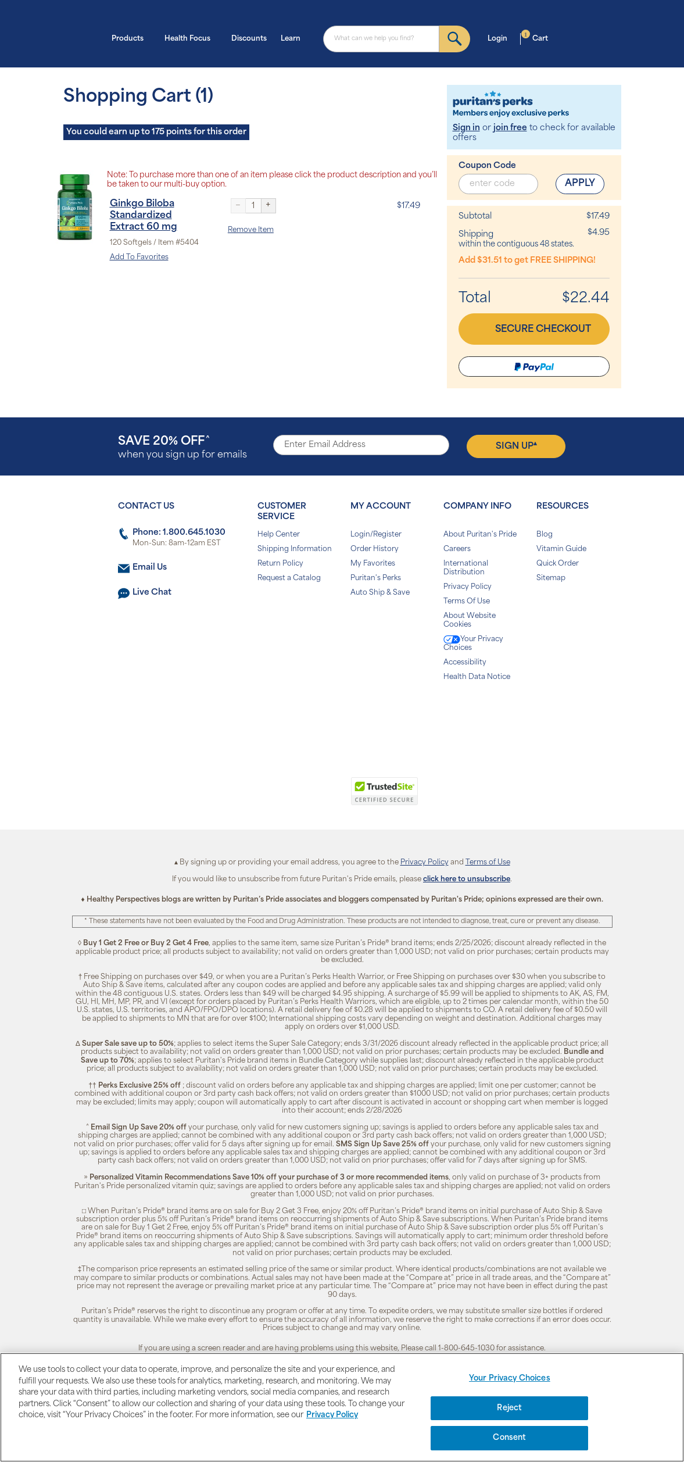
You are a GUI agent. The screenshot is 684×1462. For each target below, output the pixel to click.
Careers (457, 549)
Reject (509, 1408)
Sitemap (550, 578)
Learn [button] (294, 37)
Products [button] (131, 37)
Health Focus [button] (190, 37)
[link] (294, 797)
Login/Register (376, 534)
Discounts (249, 38)
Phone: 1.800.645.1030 (178, 532)
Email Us (149, 567)
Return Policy (280, 563)
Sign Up (516, 446)
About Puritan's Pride (480, 534)
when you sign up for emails (182, 448)
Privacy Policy (467, 587)
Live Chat (151, 592)
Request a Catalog (289, 578)
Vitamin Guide (561, 549)
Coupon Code (487, 166)
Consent (509, 1438)
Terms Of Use (466, 601)
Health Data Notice (476, 677)
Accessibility (464, 662)
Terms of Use (487, 862)
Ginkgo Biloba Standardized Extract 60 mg (143, 215)
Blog (544, 534)
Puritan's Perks (375, 578)
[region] (342, 1407)
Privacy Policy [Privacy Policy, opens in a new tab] (332, 1415)
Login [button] (501, 37)
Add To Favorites (139, 257)
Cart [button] (534, 37)
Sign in (466, 128)
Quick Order (557, 563)
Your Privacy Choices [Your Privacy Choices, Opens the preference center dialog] (509, 1378)
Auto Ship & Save (380, 592)
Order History (374, 549)
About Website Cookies (469, 620)
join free (510, 128)
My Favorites (372, 563)
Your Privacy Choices (473, 643)
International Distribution (465, 568)
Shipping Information (294, 549)
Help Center (278, 534)
